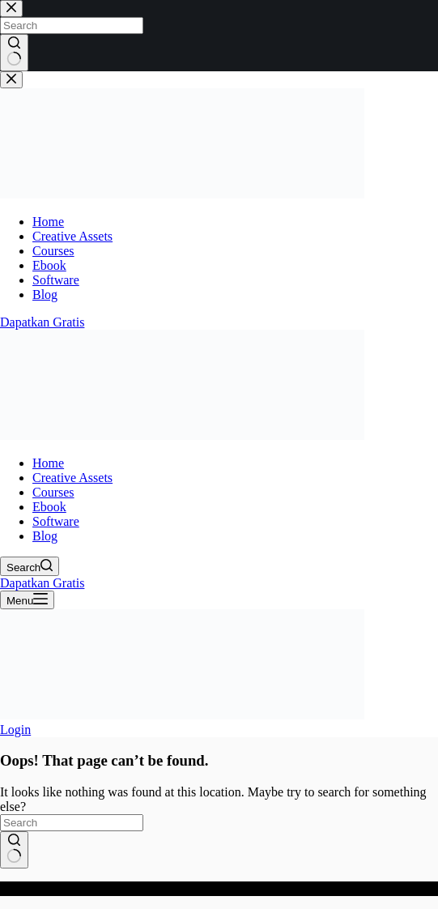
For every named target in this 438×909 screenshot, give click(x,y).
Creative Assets (72, 477)
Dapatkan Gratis (42, 583)
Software (55, 521)
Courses (53, 492)
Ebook (49, 507)
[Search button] (14, 849)
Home (48, 463)
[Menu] (27, 600)
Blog (44, 536)
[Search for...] (71, 822)
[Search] (29, 566)
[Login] (15, 729)
